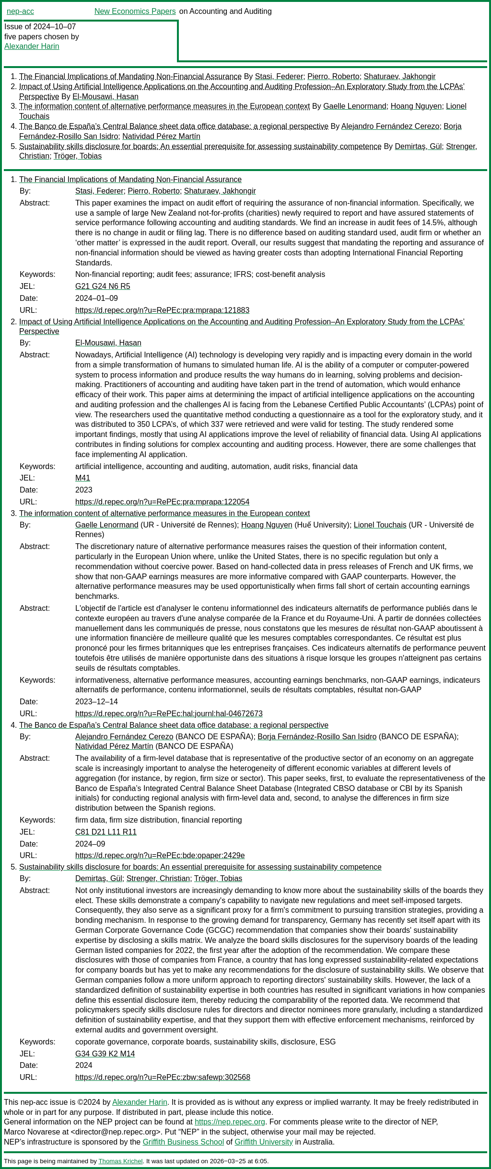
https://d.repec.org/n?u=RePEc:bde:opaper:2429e (160, 855)
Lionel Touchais (380, 525)
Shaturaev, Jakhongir (400, 76)
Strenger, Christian (158, 878)
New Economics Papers (135, 11)
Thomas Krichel (120, 1161)
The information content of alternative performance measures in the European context (164, 106)
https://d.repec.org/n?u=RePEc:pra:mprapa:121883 (162, 310)
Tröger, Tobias (78, 156)
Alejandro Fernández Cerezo (390, 126)
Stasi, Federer (279, 76)
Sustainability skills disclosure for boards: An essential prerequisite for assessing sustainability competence (200, 146)
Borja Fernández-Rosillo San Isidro (316, 737)
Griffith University (263, 1142)
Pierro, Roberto (333, 76)
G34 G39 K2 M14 (105, 1054)
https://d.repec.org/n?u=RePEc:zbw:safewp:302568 (162, 1077)
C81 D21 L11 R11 (106, 832)
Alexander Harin (31, 46)
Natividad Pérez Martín (161, 136)
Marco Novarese (32, 1132)
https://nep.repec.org (230, 1122)
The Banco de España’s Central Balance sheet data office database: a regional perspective (173, 126)
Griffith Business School (183, 1142)
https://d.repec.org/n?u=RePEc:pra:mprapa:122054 (162, 502)
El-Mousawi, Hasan (105, 96)
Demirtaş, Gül (418, 146)
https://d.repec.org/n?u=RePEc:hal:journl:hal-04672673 (169, 714)
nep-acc (20, 11)
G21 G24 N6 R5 (102, 286)
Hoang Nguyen (416, 106)
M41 (82, 478)
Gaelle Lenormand (354, 106)
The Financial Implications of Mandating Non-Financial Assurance (130, 76)
